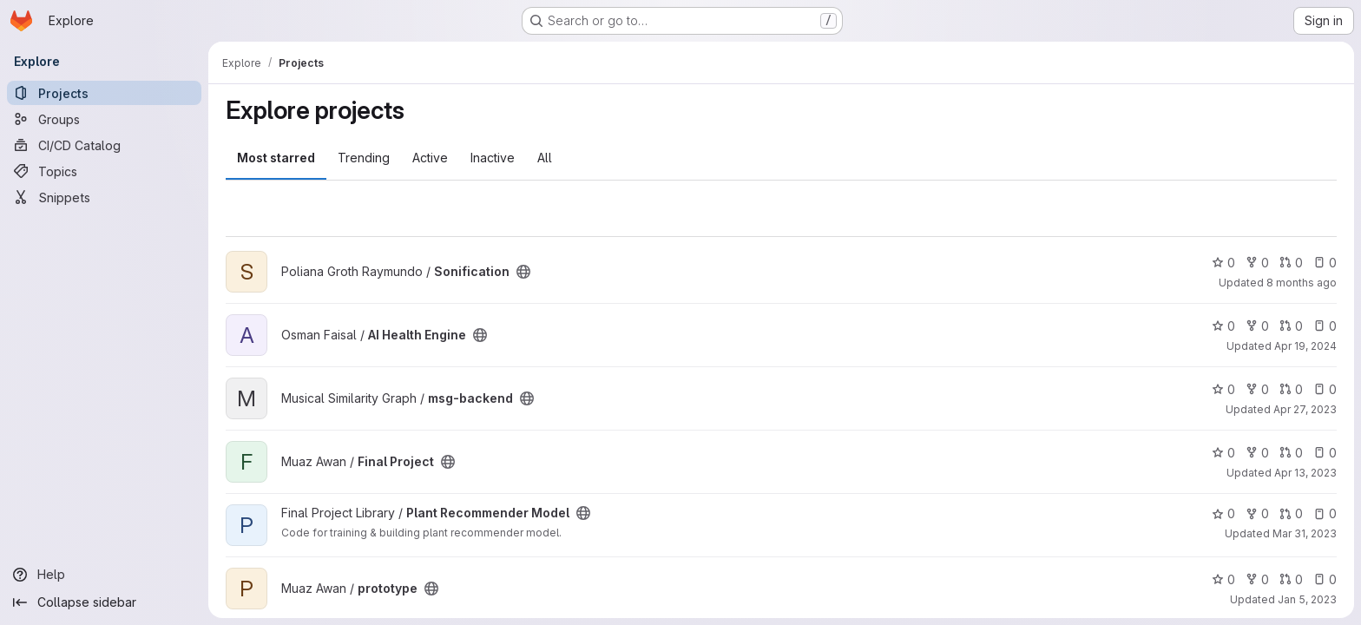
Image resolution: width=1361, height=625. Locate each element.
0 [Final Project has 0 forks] (1257, 452)
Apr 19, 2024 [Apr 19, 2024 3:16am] (1305, 345)
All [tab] (544, 157)
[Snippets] (104, 197)
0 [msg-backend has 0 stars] (1223, 389)
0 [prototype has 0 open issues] (1325, 579)
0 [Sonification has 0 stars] (1223, 262)
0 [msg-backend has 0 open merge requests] (1291, 389)
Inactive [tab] (492, 157)
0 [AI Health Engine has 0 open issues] (1325, 326)
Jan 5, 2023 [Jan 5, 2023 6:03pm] (1307, 599)
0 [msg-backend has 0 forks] (1257, 389)
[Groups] (104, 119)
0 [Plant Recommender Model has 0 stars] (1223, 513)
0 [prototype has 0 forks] (1257, 579)
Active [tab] (430, 157)
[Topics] (104, 171)
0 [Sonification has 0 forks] (1257, 262)
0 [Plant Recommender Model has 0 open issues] (1325, 513)
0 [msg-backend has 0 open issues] (1325, 389)
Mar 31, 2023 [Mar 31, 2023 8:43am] (1304, 533)
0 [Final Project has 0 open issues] (1325, 452)
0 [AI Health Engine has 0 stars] (1223, 326)
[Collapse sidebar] (104, 602)
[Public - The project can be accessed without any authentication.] (523, 272)
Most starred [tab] (276, 157)
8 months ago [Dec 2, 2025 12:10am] (1301, 282)
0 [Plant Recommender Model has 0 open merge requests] (1291, 513)
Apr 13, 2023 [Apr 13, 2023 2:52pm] (1305, 472)
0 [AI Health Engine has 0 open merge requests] (1291, 326)
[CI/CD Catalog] (104, 145)
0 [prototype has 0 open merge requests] (1291, 579)
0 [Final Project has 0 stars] (1223, 452)
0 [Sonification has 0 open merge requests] (1291, 262)
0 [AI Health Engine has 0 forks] (1257, 326)
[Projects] (104, 93)
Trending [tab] (364, 157)
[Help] (104, 574)
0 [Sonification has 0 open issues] (1325, 262)
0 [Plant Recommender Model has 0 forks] (1257, 513)
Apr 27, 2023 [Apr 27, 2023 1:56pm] (1305, 409)
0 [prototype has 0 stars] (1223, 579)
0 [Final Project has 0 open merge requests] (1291, 452)
